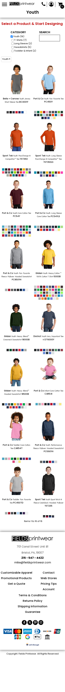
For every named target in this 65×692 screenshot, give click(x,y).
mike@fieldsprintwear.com (32, 562)
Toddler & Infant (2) (25, 50)
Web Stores (49, 578)
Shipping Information (32, 606)
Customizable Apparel (16, 573)
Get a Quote (16, 584)
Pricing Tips (49, 584)
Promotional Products (16, 578)
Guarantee (32, 612)
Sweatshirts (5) (22, 47)
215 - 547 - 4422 (32, 558)
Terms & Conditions (33, 595)
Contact (49, 573)
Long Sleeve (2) (23, 43)
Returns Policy (32, 601)
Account (49, 589)
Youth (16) (18, 36)
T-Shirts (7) (20, 40)
